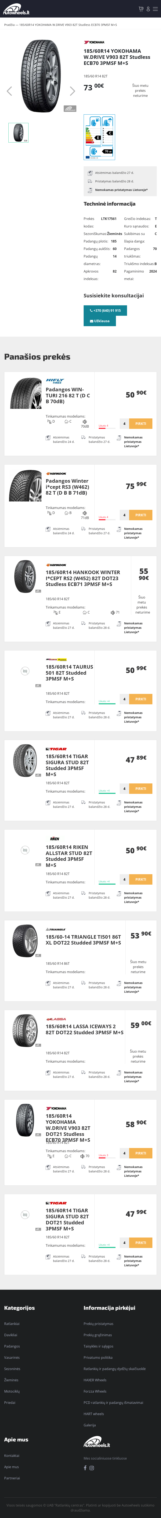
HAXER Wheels (95, 1380)
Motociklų (12, 1391)
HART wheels (94, 1414)
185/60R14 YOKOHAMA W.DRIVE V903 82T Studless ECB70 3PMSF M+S (68, 25)
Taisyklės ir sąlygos (98, 1346)
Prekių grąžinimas (98, 1335)
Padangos (12, 1346)
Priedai (9, 1402)
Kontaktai (11, 1455)
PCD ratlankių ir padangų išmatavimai (113, 1402)
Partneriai (12, 1478)
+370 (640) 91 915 (105, 310)
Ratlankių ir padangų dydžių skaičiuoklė (115, 1368)
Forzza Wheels (95, 1391)
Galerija (90, 1425)
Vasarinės (12, 1357)
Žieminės (11, 1380)
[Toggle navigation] (155, 8)
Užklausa (100, 321)
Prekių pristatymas (98, 1323)
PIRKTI (140, 423)
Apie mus (11, 1467)
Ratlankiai (11, 1323)
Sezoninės (12, 1368)
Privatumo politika (98, 1357)
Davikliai (10, 1335)
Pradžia (9, 25)
